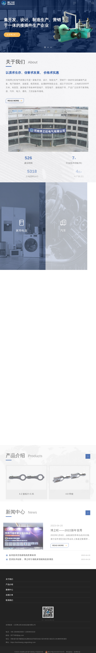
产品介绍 (9, 590)
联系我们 (9, 606)
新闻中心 (9, 596)
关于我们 (9, 585)
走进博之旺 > (12, 35)
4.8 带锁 (69, 500)
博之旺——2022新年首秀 (66, 536)
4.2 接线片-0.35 (26, 500)
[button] (45, 47)
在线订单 (9, 601)
